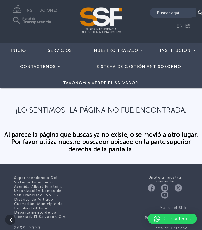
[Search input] (176, 12)
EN (180, 26)
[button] (172, 219)
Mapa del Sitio (174, 208)
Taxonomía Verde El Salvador (100, 82)
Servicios (60, 50)
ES (187, 26)
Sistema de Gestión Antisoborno (139, 66)
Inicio (18, 50)
